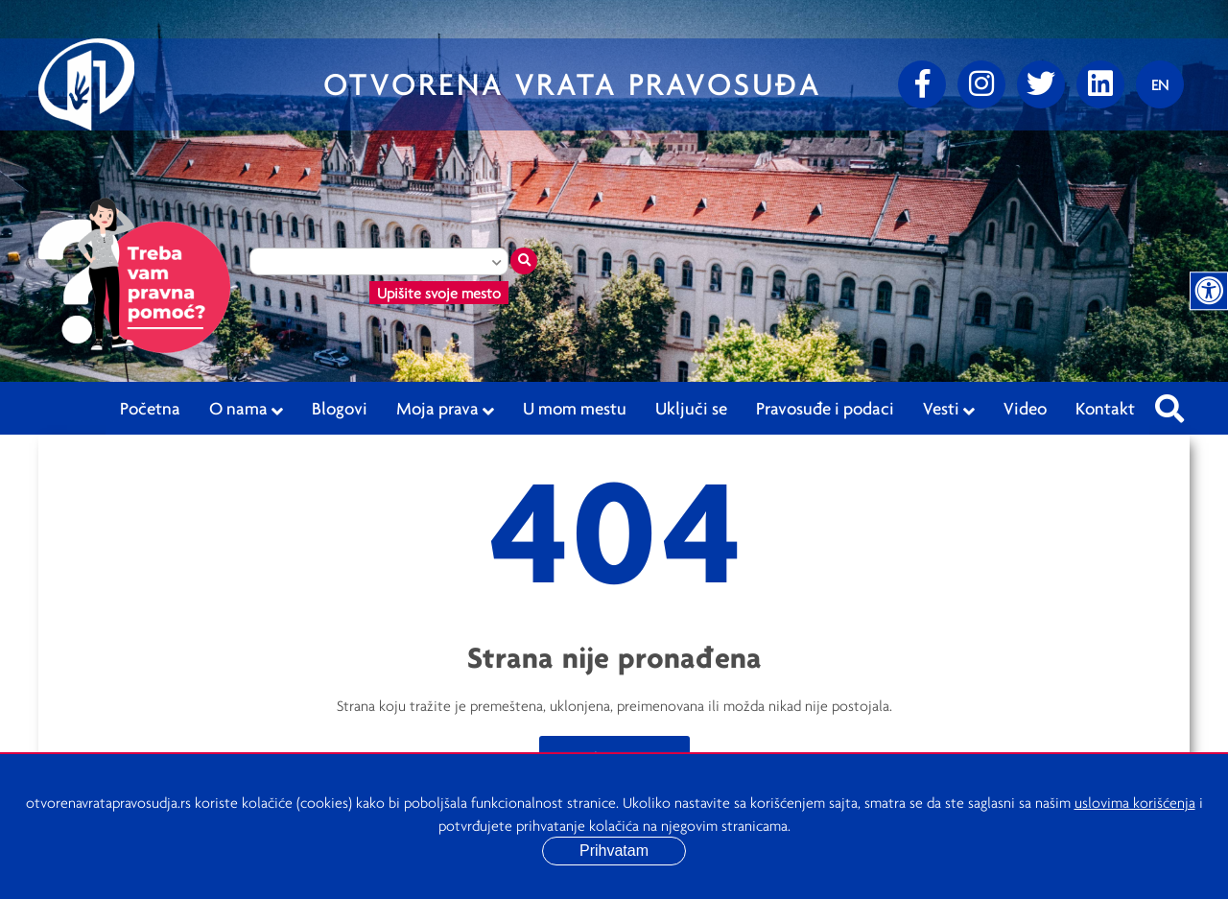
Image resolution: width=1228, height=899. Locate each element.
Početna (150, 407)
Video (1025, 407)
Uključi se (691, 407)
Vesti (949, 408)
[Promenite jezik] (1160, 84)
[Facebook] (922, 84)
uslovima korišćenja (1134, 802)
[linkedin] (1100, 84)
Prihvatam (614, 850)
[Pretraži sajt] (1169, 403)
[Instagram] (981, 84)
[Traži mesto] (523, 261)
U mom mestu (574, 407)
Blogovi (339, 407)
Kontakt (1105, 407)
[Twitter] (1041, 84)
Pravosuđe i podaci (825, 407)
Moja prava (445, 408)
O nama (246, 408)
